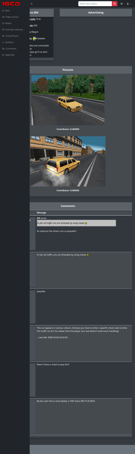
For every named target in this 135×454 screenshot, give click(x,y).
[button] (122, 3)
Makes (6, 23)
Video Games (10, 16)
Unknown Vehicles (12, 29)
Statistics (8, 42)
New (5, 10)
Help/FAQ (8, 54)
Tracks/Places (10, 35)
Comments (9, 48)
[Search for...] (95, 3)
